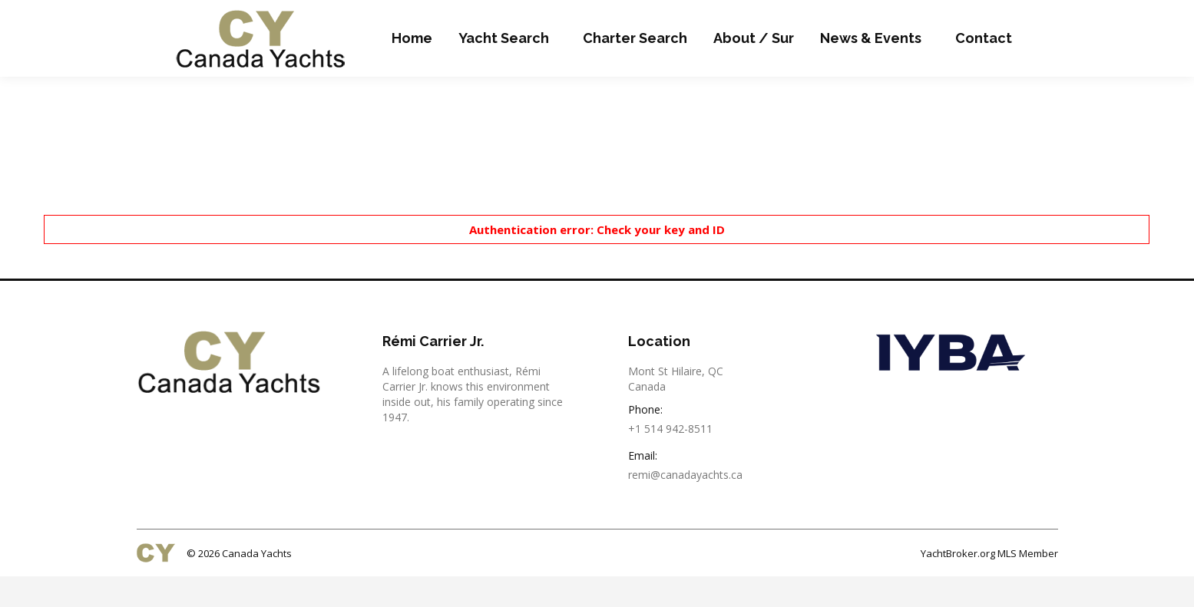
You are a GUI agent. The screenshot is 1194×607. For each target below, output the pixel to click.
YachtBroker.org (958, 584)
